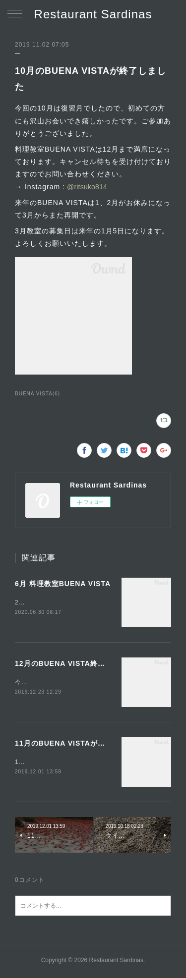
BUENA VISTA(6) (37, 393)
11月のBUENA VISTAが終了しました (78, 744)
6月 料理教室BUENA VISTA (63, 584)
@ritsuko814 (86, 187)
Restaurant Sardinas (93, 14)
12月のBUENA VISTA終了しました (75, 664)
